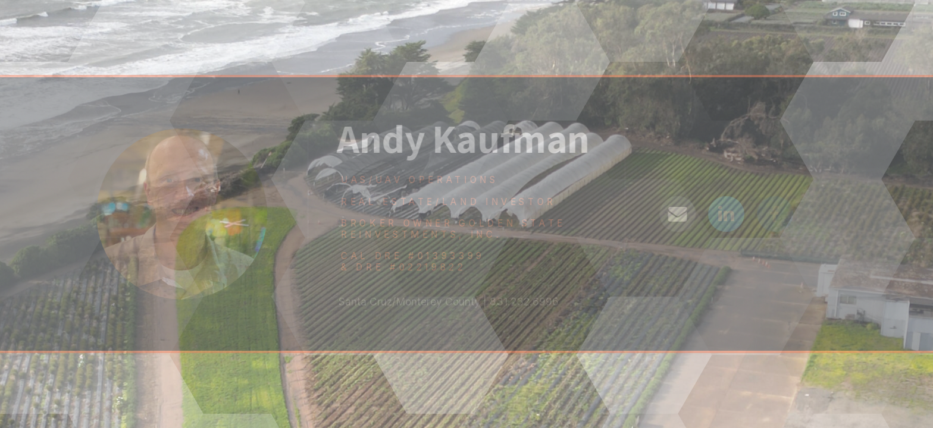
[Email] (679, 214)
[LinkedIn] (728, 214)
